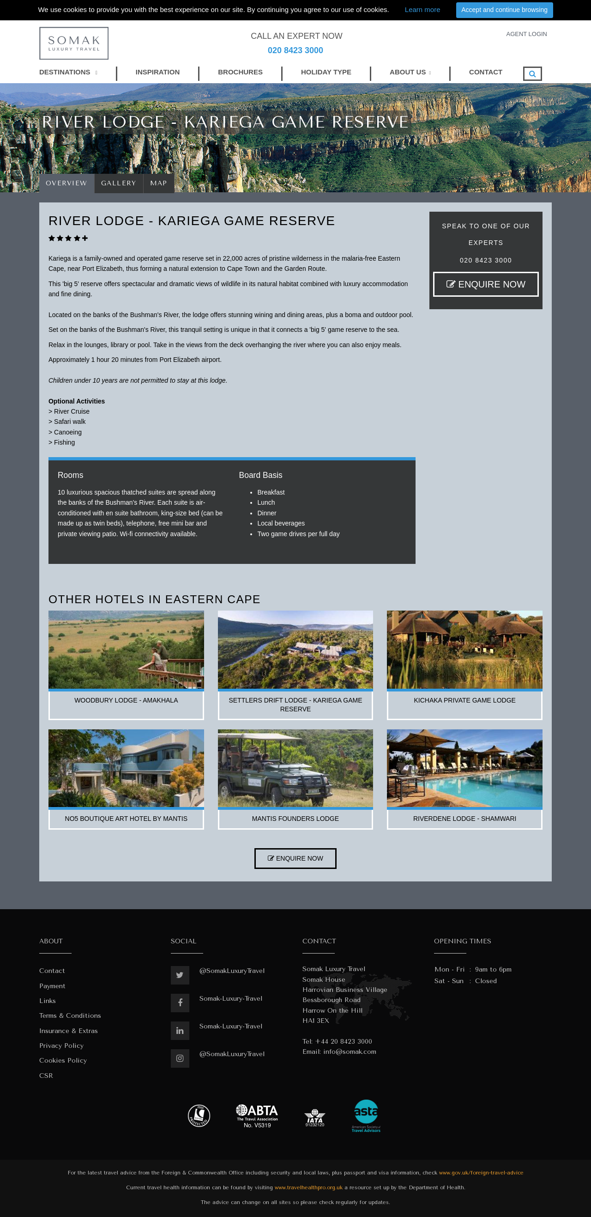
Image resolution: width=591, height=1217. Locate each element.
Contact (52, 971)
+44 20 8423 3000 (343, 1042)
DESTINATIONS (68, 72)
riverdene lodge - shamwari (465, 818)
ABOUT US (408, 72)
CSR (46, 1076)
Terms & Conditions (70, 1016)
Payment (52, 986)
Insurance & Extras (68, 1031)
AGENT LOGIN (526, 34)
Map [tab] (159, 183)
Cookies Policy (63, 1060)
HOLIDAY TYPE (326, 72)
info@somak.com (349, 1052)
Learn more (422, 9)
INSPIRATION (158, 72)
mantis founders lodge (295, 818)
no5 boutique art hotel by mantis (126, 818)
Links (47, 1001)
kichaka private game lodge (464, 700)
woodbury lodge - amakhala (126, 700)
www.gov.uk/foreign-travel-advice (481, 1173)
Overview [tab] (67, 183)
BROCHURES (240, 72)
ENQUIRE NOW (485, 284)
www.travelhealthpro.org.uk (309, 1188)
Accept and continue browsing (504, 9)
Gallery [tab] (119, 183)
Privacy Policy (61, 1046)
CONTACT (485, 72)
